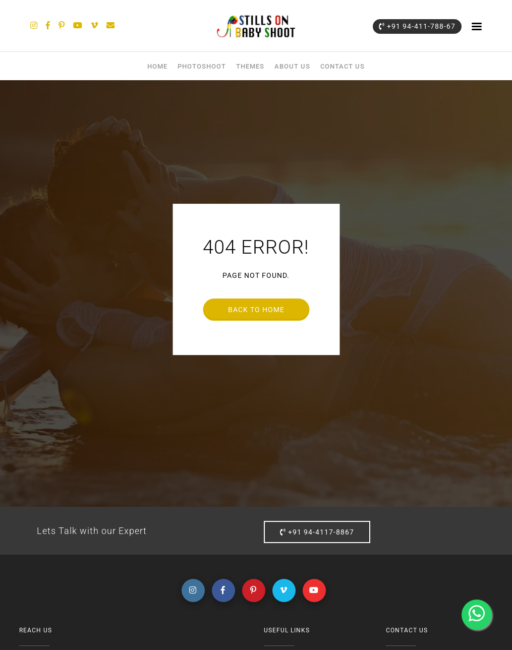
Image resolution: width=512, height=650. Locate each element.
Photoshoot (202, 66)
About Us (292, 66)
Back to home (256, 310)
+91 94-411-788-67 (417, 26)
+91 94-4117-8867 (317, 532)
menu (477, 26)
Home (157, 66)
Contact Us (342, 66)
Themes (250, 66)
